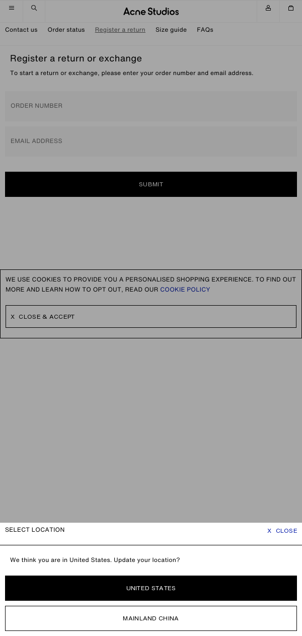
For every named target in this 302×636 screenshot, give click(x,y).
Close (282, 530)
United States (151, 588)
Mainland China (151, 618)
